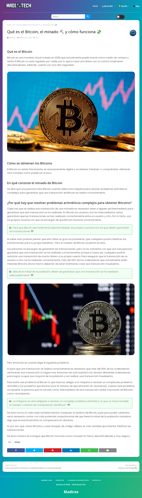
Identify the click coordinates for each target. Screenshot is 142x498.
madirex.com (46, 480)
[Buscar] (87, 16)
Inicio (9, 25)
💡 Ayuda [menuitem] (123, 6)
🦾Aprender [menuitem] (107, 6)
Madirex (12, 37)
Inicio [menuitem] (95, 6)
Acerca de (60, 480)
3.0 (14, 25)
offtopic (17, 442)
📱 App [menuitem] (136, 6)
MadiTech (81, 484)
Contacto (96, 480)
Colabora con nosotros (78, 480)
